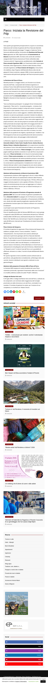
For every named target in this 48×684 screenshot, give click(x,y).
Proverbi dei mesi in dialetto (12, 573)
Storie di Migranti (9, 584)
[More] (20, 291)
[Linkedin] (11, 291)
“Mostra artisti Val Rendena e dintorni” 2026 (20, 447)
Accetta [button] (43, 681)
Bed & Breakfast (9, 546)
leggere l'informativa (21, 681)
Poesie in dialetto (9, 576)
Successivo (39, 298)
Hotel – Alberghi (9, 542)
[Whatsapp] (17, 291)
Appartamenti (8, 549)
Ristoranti (7, 560)
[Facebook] (5, 291)
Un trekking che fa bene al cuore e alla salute (20, 483)
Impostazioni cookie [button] (34, 681)
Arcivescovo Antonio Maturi (12, 580)
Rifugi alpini (8, 563)
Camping (7, 556)
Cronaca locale (16, 37)
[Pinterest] (14, 291)
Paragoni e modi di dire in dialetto (14, 569)
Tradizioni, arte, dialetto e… (12, 566)
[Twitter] (8, 291)
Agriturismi (8, 553)
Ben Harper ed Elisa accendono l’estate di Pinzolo (22, 373)
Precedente (9, 298)
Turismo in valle (9, 539)
